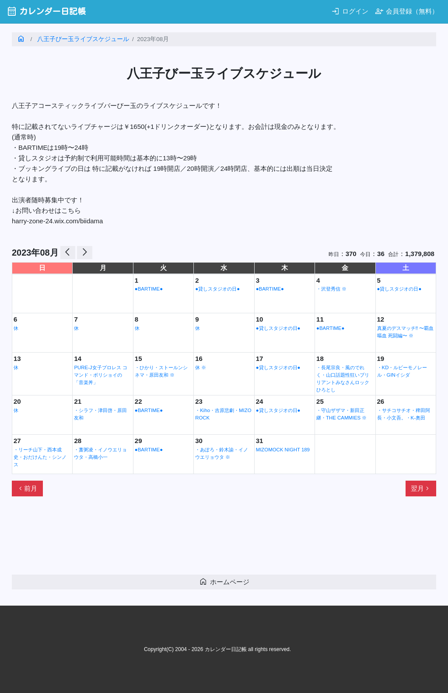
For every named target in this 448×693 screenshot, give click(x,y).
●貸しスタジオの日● (217, 288)
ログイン (349, 11)
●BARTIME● (149, 288)
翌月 (421, 488)
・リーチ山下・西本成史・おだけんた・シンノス (40, 457)
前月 (27, 488)
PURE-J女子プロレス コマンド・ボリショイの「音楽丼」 (100, 375)
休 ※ (200, 367)
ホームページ (224, 581)
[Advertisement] (171, 539)
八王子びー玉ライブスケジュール (83, 39)
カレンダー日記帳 (46, 11)
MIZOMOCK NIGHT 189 (283, 449)
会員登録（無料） (406, 11)
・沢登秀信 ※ (331, 288)
